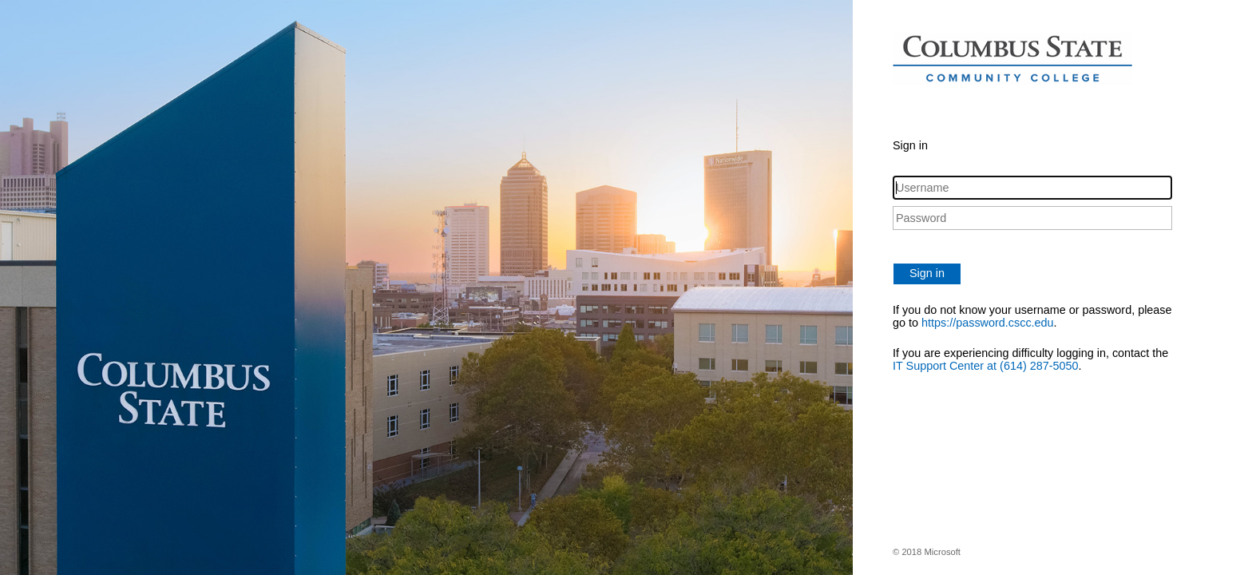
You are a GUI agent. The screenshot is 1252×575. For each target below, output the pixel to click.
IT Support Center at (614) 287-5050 (986, 365)
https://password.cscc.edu (987, 322)
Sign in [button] (927, 273)
